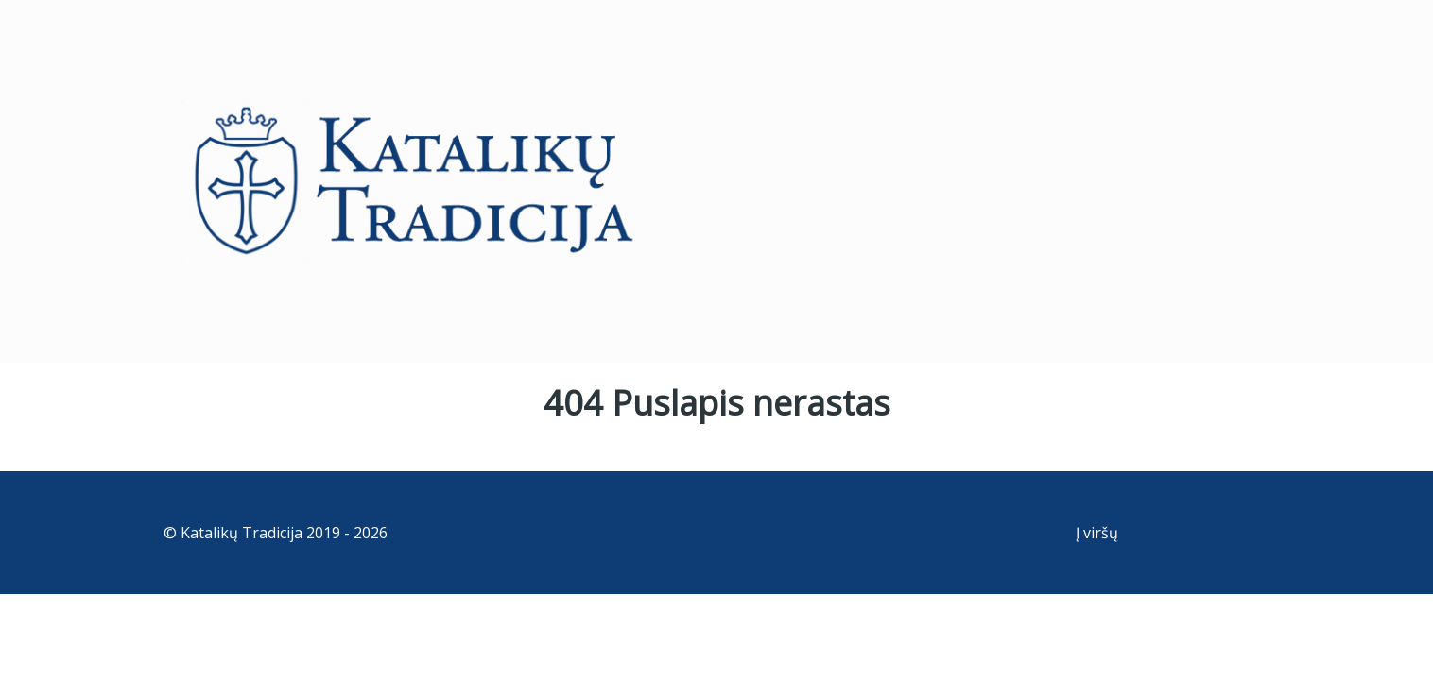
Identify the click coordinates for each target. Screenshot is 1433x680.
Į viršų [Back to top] (1097, 532)
